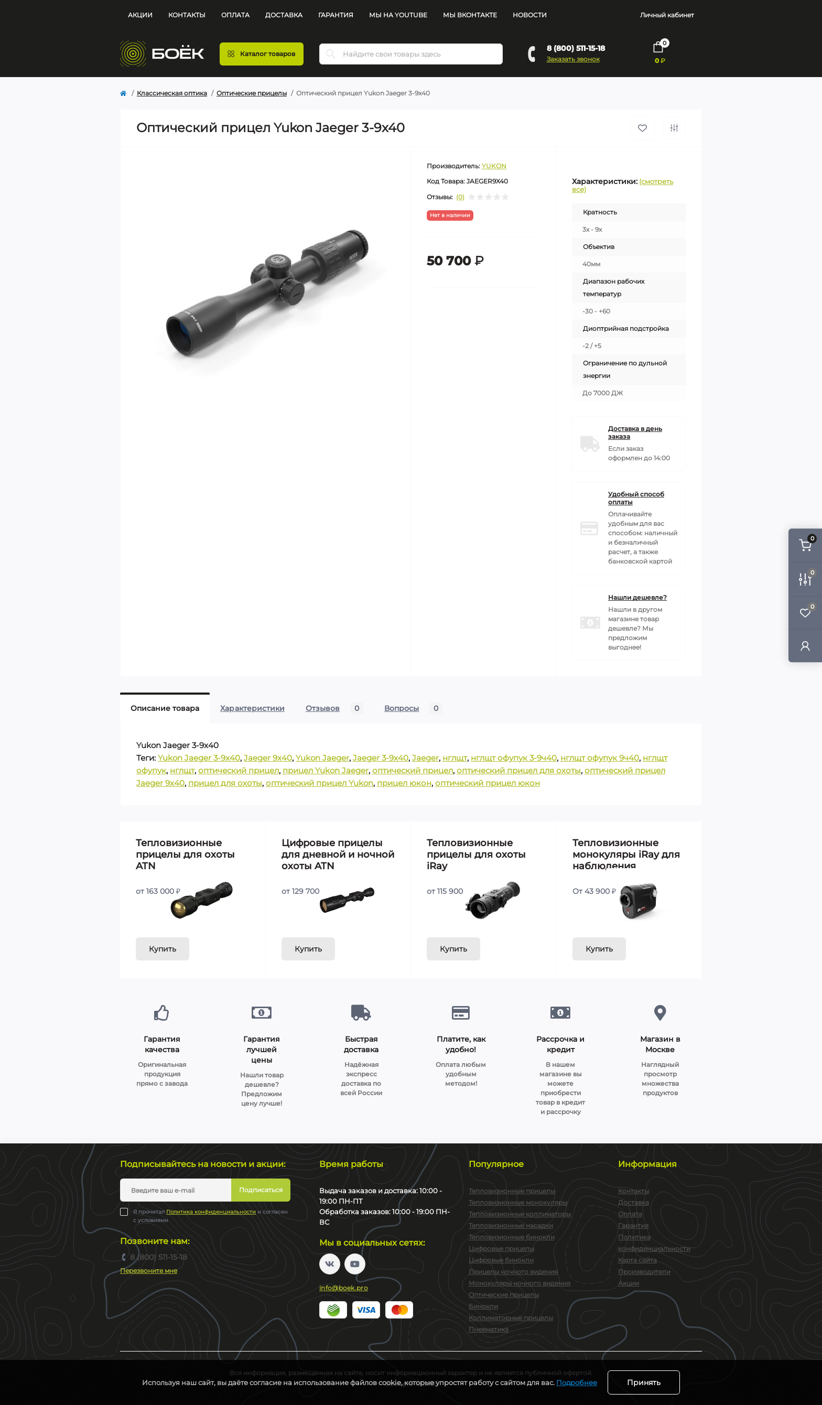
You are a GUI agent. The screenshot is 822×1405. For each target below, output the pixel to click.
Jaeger (425, 758)
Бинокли (483, 1306)
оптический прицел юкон (487, 783)
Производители (644, 1272)
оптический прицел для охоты (519, 770)
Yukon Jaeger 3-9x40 (199, 758)
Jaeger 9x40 (268, 758)
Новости (530, 15)
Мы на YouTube (398, 15)
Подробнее (576, 1382)
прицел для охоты (225, 783)
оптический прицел (238, 770)
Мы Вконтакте (470, 15)
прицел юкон (404, 783)
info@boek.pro (343, 1288)
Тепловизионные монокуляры (518, 1202)
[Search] (330, 54)
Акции (140, 15)
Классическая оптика (172, 93)
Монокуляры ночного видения (519, 1283)
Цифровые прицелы (501, 1248)
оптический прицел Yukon (319, 783)
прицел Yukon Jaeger (326, 770)
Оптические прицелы (252, 93)
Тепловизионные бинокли (512, 1237)
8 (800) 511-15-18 (576, 48)
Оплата (235, 15)
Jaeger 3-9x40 (380, 758)
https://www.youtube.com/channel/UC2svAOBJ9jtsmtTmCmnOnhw (355, 1264)
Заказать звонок (573, 59)
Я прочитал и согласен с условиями (210, 1216)
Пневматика (489, 1329)
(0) (460, 197)
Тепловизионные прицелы (512, 1191)
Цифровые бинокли (501, 1260)
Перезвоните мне (148, 1270)
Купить (162, 949)
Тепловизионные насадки (511, 1225)
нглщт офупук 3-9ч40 (514, 758)
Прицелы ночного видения (513, 1272)
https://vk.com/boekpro (329, 1264)
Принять (644, 1382)
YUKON (494, 166)
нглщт (454, 758)
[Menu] (262, 54)
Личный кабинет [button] (667, 15)
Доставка (283, 15)
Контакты (187, 15)
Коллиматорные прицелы (511, 1318)
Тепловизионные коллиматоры (520, 1214)
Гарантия (335, 15)
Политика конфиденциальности (211, 1211)
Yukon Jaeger (322, 758)
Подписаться (261, 1190)
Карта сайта (637, 1260)
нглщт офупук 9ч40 (599, 758)
